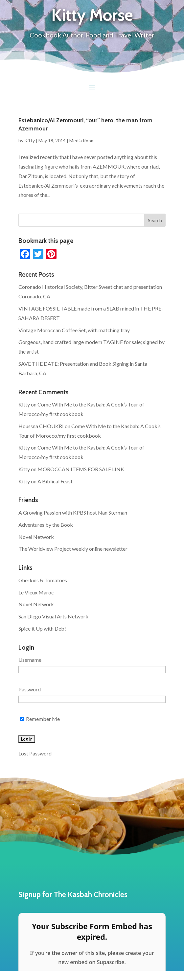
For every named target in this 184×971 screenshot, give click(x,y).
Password (29, 689)
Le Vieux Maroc (36, 592)
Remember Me (40, 719)
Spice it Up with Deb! (42, 628)
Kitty (29, 140)
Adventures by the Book (45, 524)
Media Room (82, 140)
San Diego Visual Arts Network (53, 616)
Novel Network (36, 537)
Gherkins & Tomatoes (42, 580)
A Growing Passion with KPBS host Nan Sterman (72, 512)
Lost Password (35, 753)
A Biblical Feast (55, 481)
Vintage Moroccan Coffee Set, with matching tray (74, 330)
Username (29, 660)
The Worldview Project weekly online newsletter (72, 548)
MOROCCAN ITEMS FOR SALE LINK (80, 469)
